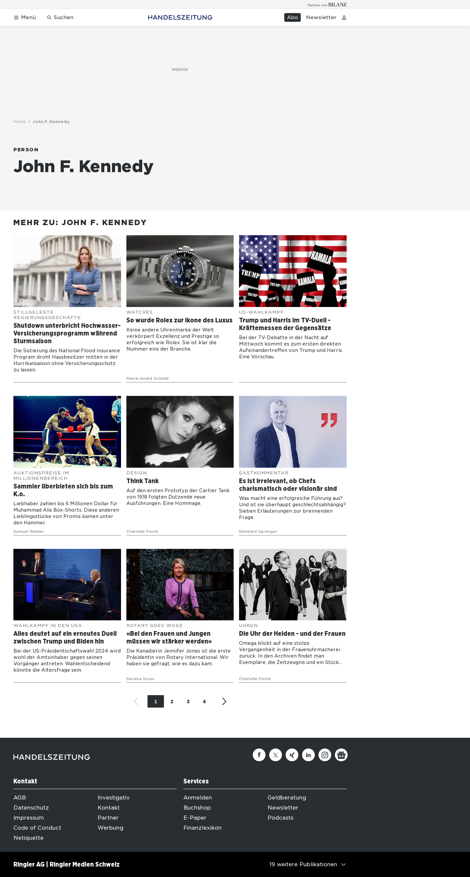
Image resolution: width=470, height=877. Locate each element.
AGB (19, 797)
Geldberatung (287, 797)
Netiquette (28, 838)
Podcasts (280, 818)
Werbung (110, 828)
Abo (292, 17)
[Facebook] (259, 755)
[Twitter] (275, 755)
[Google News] (341, 755)
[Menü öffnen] (25, 17)
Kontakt (109, 808)
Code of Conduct (37, 828)
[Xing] (292, 755)
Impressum (28, 818)
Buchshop (197, 808)
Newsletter (321, 17)
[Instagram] (324, 755)
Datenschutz (31, 808)
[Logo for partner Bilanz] (327, 4)
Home (19, 121)
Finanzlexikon (202, 828)
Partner (108, 818)
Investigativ (114, 797)
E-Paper (195, 818)
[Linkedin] (308, 755)
